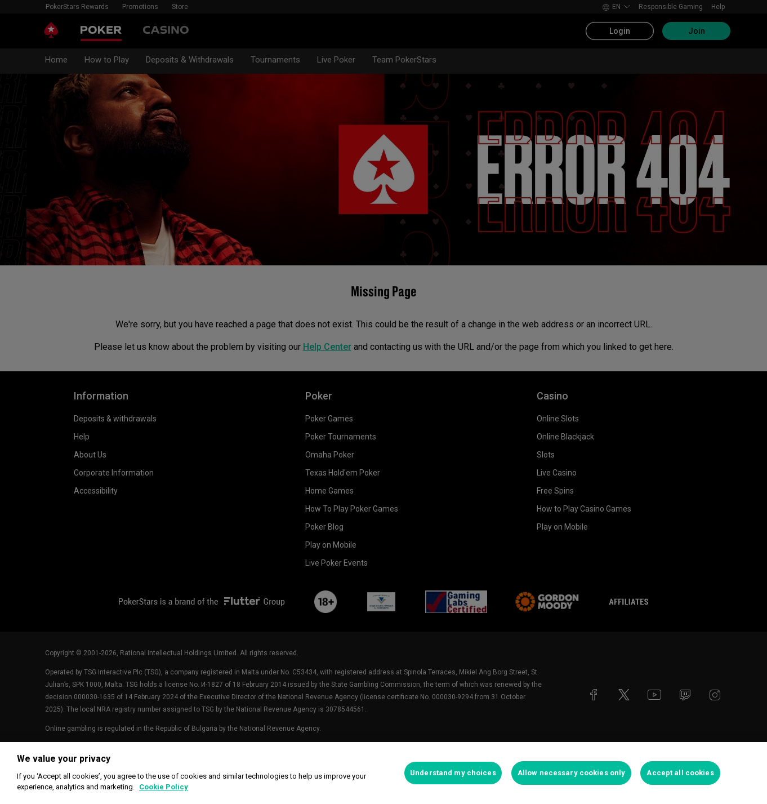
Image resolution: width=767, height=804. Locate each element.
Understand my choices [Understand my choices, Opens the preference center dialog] (453, 773)
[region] (383, 773)
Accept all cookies (680, 773)
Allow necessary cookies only (572, 773)
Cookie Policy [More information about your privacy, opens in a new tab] (163, 787)
